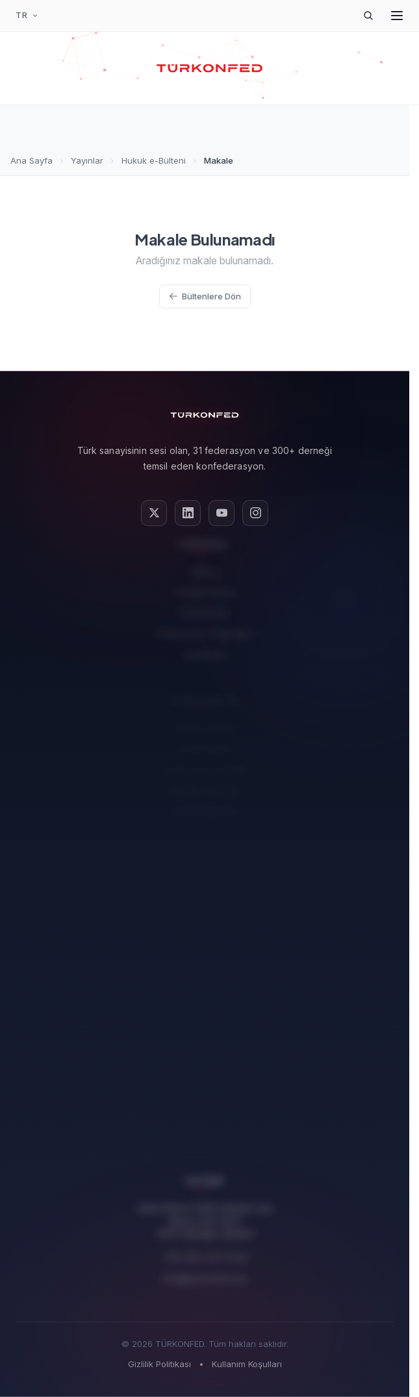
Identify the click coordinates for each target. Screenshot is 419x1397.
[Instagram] (255, 513)
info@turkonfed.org (204, 1272)
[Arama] (368, 15)
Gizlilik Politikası (159, 1364)
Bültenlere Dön (205, 296)
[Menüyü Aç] (397, 15)
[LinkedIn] (188, 513)
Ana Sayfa (31, 160)
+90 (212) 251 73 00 (205, 1251)
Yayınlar (87, 160)
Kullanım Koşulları (247, 1364)
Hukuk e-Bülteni (153, 160)
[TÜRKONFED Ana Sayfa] (209, 68)
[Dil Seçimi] (27, 15)
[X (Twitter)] (154, 513)
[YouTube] (222, 513)
